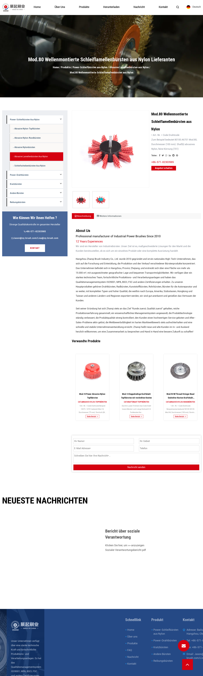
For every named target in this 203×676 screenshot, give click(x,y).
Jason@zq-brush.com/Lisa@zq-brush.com (34, 238)
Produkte (84, 7)
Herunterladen (111, 7)
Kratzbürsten (16, 184)
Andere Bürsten (17, 193)
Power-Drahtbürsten (19, 175)
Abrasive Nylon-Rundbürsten (27, 138)
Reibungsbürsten (17, 202)
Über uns (60, 7)
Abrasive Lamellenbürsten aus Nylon (129, 67)
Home (37, 7)
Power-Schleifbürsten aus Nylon (90, 67)
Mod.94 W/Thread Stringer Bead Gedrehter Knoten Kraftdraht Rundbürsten (180, 391)
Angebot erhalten (163, 168)
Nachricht (139, 7)
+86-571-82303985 (35, 231)
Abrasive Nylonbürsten (24, 147)
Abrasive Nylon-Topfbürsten (27, 128)
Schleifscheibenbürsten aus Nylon (29, 166)
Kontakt (163, 7)
